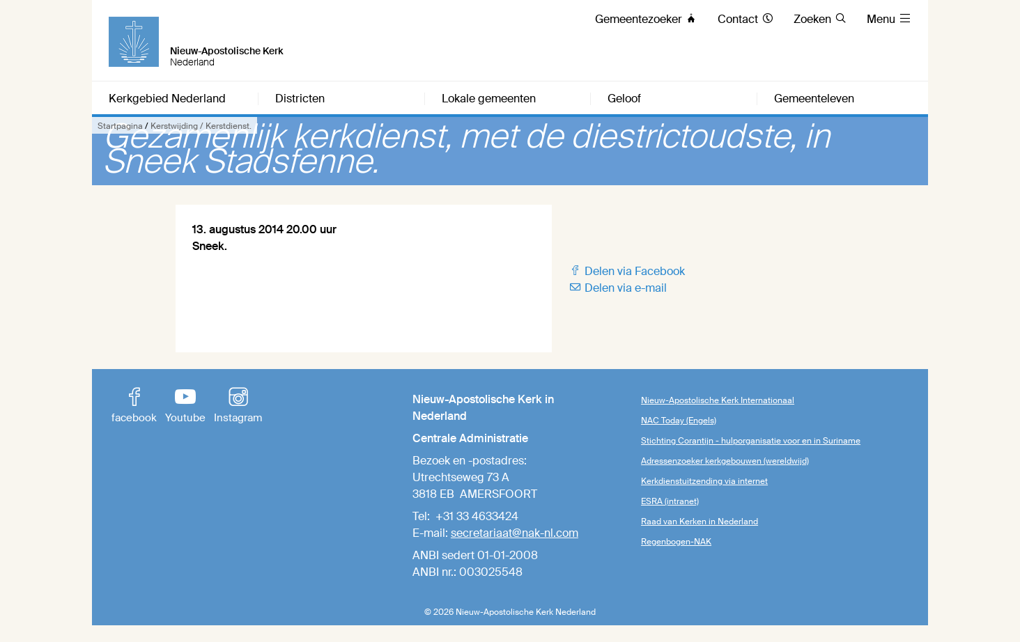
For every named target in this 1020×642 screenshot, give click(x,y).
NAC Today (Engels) (678, 420)
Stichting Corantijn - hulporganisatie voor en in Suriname (750, 440)
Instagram (238, 407)
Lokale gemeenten (489, 99)
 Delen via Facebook (627, 271)
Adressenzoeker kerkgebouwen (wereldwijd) (725, 461)
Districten (300, 99)
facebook (134, 407)
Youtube (185, 407)
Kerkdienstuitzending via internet (704, 481)
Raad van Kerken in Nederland (699, 521)
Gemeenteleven (814, 99)
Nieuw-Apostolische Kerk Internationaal (717, 400)
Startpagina (120, 126)
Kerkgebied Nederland (167, 99)
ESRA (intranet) (670, 501)
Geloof (624, 99)
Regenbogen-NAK (676, 541)
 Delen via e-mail (618, 288)
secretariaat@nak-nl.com (514, 533)
